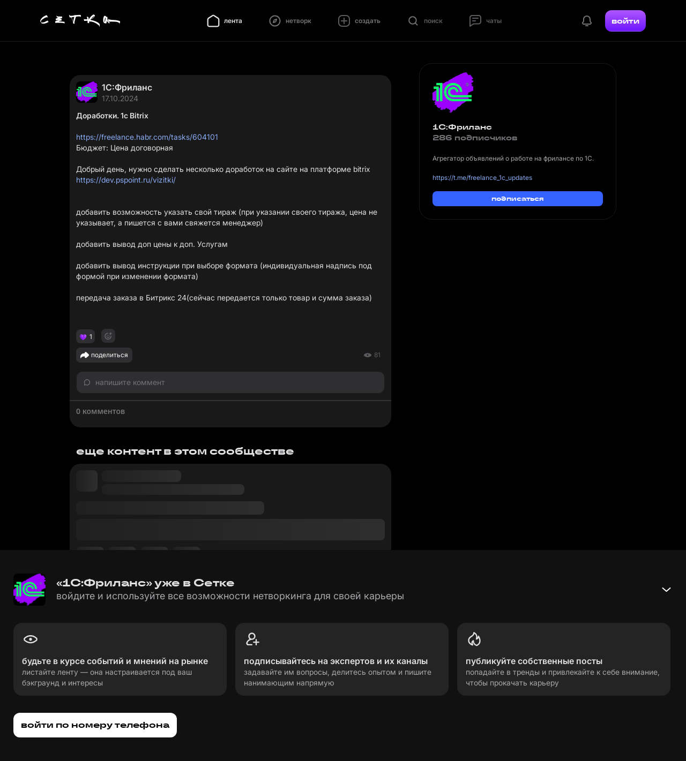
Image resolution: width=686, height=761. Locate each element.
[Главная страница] (80, 20)
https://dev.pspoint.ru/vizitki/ (126, 179)
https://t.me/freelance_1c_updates (482, 178)
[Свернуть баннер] (666, 589)
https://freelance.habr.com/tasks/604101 (147, 136)
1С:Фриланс (127, 87)
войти (625, 21)
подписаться (517, 198)
